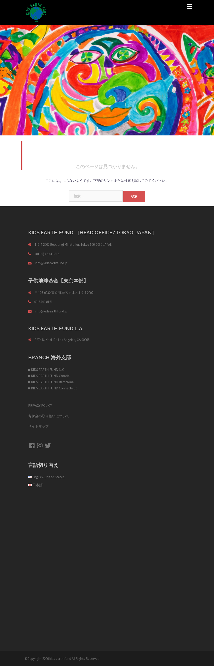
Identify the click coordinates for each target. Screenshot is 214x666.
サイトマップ (38, 426)
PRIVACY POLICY (40, 405)
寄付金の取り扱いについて (48, 416)
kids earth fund (60, 658)
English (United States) (49, 477)
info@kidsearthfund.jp (51, 263)
